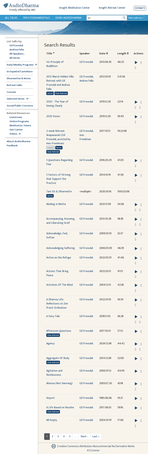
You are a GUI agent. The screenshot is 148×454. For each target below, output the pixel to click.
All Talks (11, 18)
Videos (15, 134)
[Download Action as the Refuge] (141, 258)
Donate (140, 8)
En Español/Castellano (20, 72)
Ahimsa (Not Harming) (59, 383)
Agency (50, 343)
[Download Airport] (141, 398)
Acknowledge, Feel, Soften (57, 235)
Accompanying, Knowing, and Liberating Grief (60, 220)
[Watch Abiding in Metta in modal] (135, 210)
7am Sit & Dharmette (59, 191)
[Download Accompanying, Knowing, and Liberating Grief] (141, 219)
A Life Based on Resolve (60, 407)
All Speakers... (17, 54)
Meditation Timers (20, 126)
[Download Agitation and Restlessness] (141, 371)
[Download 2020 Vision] (141, 117)
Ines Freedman (85, 137)
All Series (14, 58)
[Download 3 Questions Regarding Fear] (141, 160)
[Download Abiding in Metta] (141, 204)
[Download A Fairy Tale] (141, 316)
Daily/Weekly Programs (22, 65)
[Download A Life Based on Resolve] (141, 408)
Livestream (15, 117)
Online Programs (19, 122)
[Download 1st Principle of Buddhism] (141, 62)
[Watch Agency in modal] (135, 349)
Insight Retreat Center (112, 8)
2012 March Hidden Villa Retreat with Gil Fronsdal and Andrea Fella (60, 82)
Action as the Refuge (58, 257)
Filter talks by (134, 18)
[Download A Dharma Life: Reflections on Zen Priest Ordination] (141, 300)
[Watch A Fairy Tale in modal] (135, 322)
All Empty (51, 420)
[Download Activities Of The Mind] (141, 285)
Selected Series (17, 99)
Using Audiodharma (68, 18)
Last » (95, 436)
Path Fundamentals (36, 18)
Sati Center (16, 130)
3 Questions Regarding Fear (59, 162)
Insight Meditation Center (74, 8)
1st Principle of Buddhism (55, 64)
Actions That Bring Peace (57, 273)
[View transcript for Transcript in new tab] (135, 67)
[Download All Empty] (141, 420)
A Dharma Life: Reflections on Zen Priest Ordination (57, 303)
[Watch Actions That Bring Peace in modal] (135, 276)
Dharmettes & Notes (19, 79)
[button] (136, 62)
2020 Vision (53, 116)
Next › (84, 436)
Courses (11, 92)
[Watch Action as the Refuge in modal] (135, 263)
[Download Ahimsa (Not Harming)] (141, 384)
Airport (50, 398)
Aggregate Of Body (57, 358)
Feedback (12, 146)
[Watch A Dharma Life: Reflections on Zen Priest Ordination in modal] (135, 305)
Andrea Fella (16, 50)
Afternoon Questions (58, 331)
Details (50, 147)
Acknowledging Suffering (60, 248)
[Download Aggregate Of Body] (141, 358)
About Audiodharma (18, 142)
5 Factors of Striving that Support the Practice (58, 178)
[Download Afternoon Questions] (141, 331)
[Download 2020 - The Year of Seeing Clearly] (141, 102)
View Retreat (61, 93)
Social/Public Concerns (20, 106)
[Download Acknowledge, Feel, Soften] (141, 234)
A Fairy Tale (53, 316)
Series (50, 93)
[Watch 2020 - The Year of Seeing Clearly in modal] (135, 107)
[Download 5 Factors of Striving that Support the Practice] (141, 175)
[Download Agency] (141, 344)
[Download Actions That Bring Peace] (141, 271)
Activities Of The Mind (59, 285)
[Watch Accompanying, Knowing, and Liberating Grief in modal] (135, 224)
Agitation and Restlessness (54, 372)
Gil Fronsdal (16, 46)
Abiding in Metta (56, 204)
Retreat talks (14, 85)
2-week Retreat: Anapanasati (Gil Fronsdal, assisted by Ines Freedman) (58, 137)
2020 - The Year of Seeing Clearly (57, 103)
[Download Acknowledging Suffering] (141, 248)
